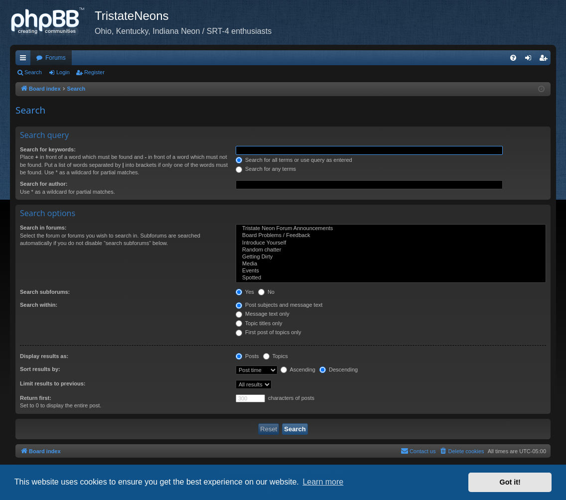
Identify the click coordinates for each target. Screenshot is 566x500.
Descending (338, 370)
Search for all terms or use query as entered (294, 160)
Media (391, 263)
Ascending (298, 370)
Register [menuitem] (545, 59)
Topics (275, 356)
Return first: (35, 398)
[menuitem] (513, 57)
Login (63, 72)
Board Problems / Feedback (391, 235)
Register (94, 72)
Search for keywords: (48, 149)
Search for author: (43, 184)
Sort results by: (40, 369)
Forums (55, 57)
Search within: (38, 305)
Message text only (262, 314)
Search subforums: (45, 292)
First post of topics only (268, 332)
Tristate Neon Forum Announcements (391, 228)
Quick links (24, 59)
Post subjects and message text (279, 305)
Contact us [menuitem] (418, 450)
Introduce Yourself (391, 243)
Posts (247, 356)
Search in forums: (43, 228)
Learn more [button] (322, 482)
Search (33, 72)
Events (391, 270)
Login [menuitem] (530, 59)
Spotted (391, 277)
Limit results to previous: (52, 383)
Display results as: (44, 356)
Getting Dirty (391, 256)
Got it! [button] (510, 482)
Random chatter (391, 250)
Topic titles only (259, 323)
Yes (245, 292)
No (266, 292)
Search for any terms (266, 169)
